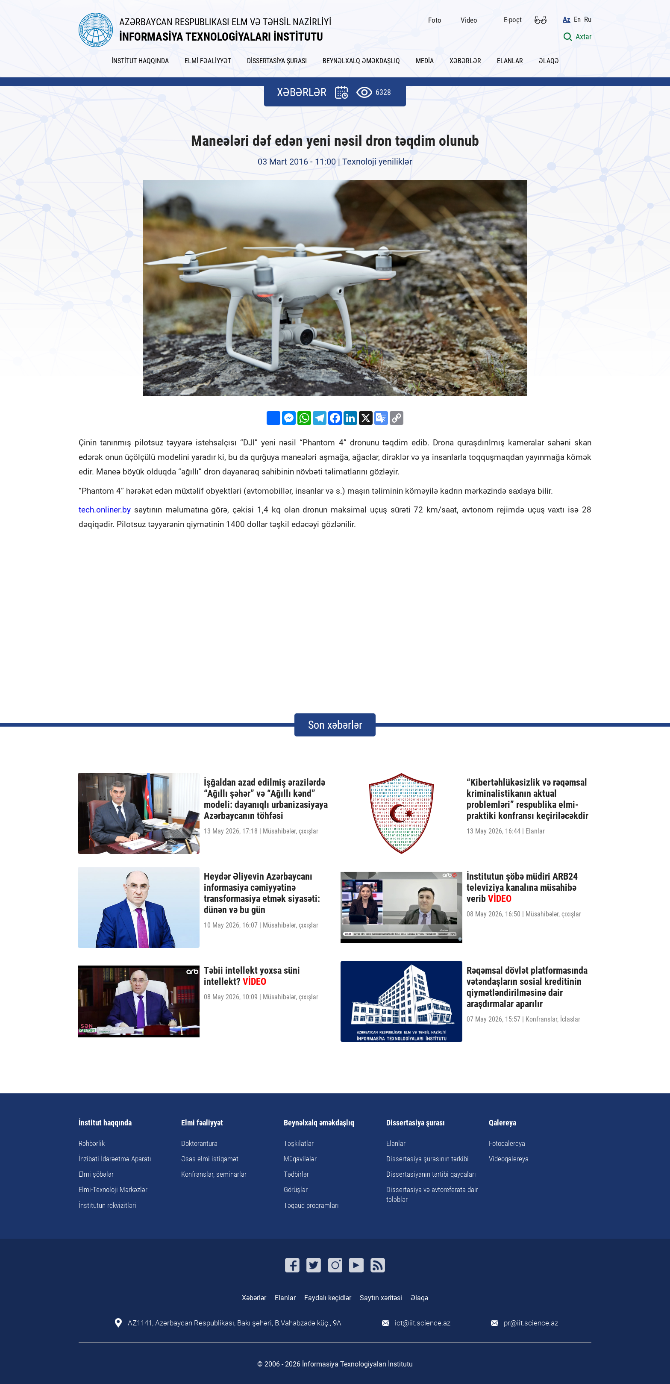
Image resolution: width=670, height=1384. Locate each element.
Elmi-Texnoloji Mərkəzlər (113, 1189)
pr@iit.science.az (531, 1323)
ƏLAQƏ (549, 61)
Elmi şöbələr (96, 1174)
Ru (587, 19)
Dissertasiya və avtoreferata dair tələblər (432, 1194)
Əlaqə (419, 1298)
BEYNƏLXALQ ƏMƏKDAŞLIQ (361, 61)
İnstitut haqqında (105, 1123)
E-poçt (513, 20)
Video (469, 20)
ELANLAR (510, 61)
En (577, 19)
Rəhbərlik (92, 1143)
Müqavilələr (300, 1158)
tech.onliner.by (105, 510)
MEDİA (425, 61)
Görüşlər (296, 1189)
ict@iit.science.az (422, 1323)
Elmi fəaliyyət (202, 1123)
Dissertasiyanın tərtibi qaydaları (431, 1174)
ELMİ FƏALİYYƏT (208, 61)
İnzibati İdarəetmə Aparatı (115, 1158)
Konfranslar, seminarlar (214, 1174)
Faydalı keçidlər (327, 1298)
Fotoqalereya (507, 1143)
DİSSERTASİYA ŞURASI (277, 61)
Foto (434, 20)
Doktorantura (199, 1143)
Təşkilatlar (299, 1143)
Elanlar (396, 1143)
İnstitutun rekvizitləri (107, 1205)
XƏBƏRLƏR (465, 61)
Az (566, 19)
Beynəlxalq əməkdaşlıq (319, 1123)
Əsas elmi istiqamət (209, 1158)
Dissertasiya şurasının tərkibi (427, 1158)
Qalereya (502, 1123)
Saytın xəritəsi (381, 1298)
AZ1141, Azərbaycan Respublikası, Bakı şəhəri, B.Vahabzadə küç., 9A (234, 1323)
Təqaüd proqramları (311, 1205)
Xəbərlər (254, 1298)
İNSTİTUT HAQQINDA (140, 61)
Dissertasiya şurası (415, 1123)
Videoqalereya (509, 1158)
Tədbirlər (296, 1174)
